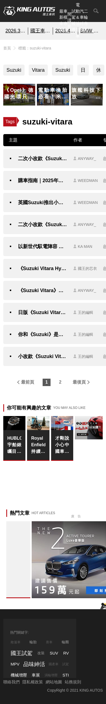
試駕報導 (74, 20)
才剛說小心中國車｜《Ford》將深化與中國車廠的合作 (62, 445)
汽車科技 (82, 20)
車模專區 (65, 20)
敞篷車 (15, 642)
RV (66, 653)
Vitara (38, 70)
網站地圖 (54, 682)
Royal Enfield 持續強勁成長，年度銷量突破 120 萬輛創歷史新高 (38, 445)
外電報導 (74, 54)
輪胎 (33, 642)
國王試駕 (22, 653)
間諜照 (69, 20)
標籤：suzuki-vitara (34, 48)
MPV (15, 664)
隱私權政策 (32, 682)
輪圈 (65, 642)
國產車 (53, 664)
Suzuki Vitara (14, 71)
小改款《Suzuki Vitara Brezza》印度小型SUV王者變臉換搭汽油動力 (43, 356)
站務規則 (73, 682)
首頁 (7, 48)
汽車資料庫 (65, 54)
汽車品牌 (78, 54)
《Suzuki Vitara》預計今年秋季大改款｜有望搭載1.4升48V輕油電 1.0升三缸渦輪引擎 (43, 290)
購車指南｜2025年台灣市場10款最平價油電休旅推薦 (43, 180)
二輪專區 (86, 20)
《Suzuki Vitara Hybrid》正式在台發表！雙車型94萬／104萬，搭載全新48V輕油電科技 (43, 268)
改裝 (41, 653)
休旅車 (98, 71)
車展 (36, 675)
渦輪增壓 (51, 675)
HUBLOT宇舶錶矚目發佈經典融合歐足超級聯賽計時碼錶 (14, 445)
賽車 (49, 642)
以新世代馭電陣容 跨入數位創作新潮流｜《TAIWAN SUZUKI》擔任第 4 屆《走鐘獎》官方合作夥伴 (43, 246)
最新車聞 (61, 20)
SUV (54, 653)
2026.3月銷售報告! (15, 31)
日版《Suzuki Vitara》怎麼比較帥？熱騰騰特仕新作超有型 (43, 312)
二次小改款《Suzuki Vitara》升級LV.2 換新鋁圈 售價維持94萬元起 (43, 158)
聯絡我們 (11, 682)
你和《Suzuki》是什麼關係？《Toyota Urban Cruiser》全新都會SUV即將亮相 (43, 334)
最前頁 (27, 382)
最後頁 (79, 382)
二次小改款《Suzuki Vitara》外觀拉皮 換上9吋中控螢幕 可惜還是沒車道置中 (43, 224)
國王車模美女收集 (40, 31)
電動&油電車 (78, 20)
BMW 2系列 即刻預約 (90, 31)
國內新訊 (69, 54)
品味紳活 (82, 54)
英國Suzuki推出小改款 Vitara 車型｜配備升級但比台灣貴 (43, 202)
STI (66, 675)
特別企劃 (86, 54)
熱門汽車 (61, 54)
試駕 (65, 664)
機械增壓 (19, 675)
